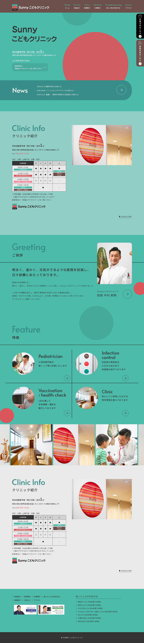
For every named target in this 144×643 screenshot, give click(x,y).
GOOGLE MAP (125, 216)
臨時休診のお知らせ (54, 86)
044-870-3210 (22, 60)
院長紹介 (77, 6)
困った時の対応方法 (113, 6)
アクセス (128, 6)
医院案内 (87, 6)
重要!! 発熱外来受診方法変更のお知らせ (62, 94)
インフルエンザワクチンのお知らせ (60, 90)
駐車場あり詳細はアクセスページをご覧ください (28, 67)
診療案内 (98, 6)
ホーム (67, 6)
